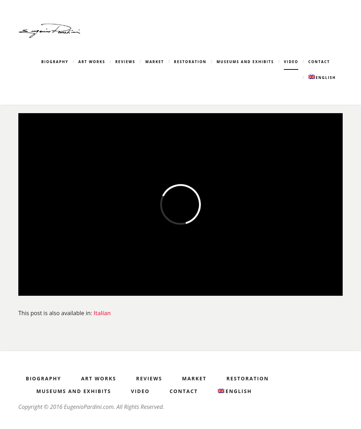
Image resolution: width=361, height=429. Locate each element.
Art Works (91, 61)
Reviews (125, 61)
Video (291, 61)
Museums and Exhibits (245, 61)
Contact (319, 61)
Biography (54, 61)
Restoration (190, 61)
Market (154, 61)
